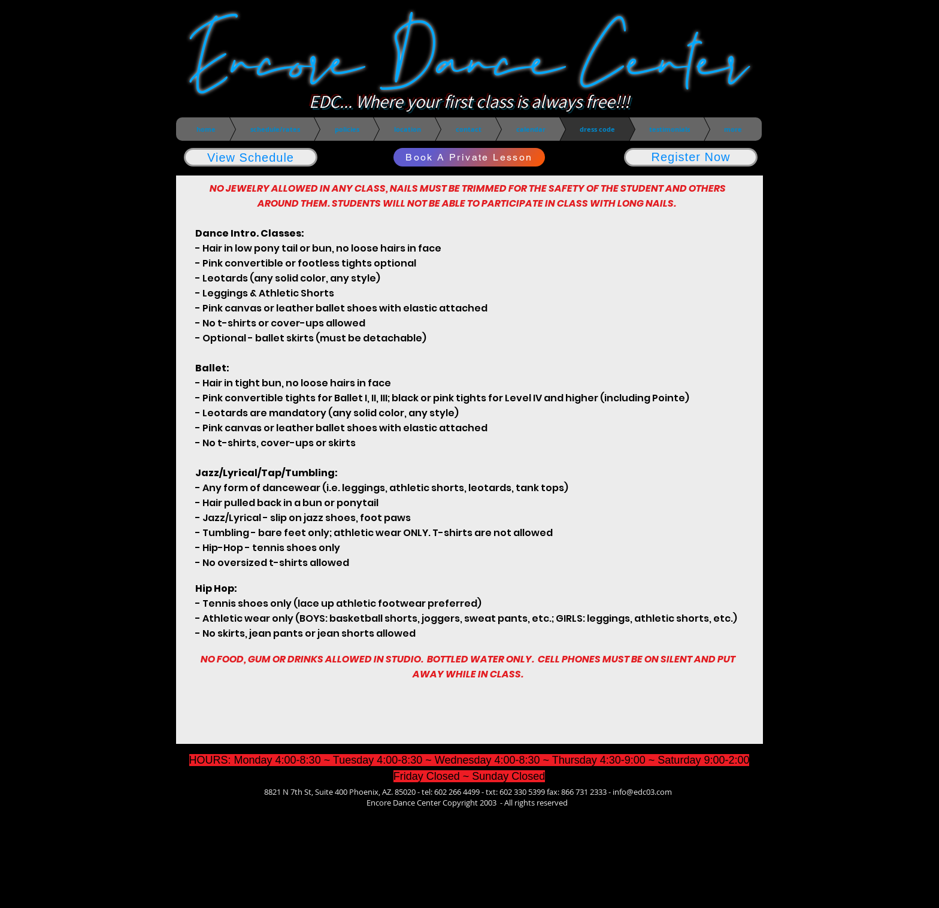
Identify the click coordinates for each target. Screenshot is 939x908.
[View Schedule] (250, 157)
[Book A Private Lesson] (469, 157)
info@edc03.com (642, 791)
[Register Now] (691, 157)
